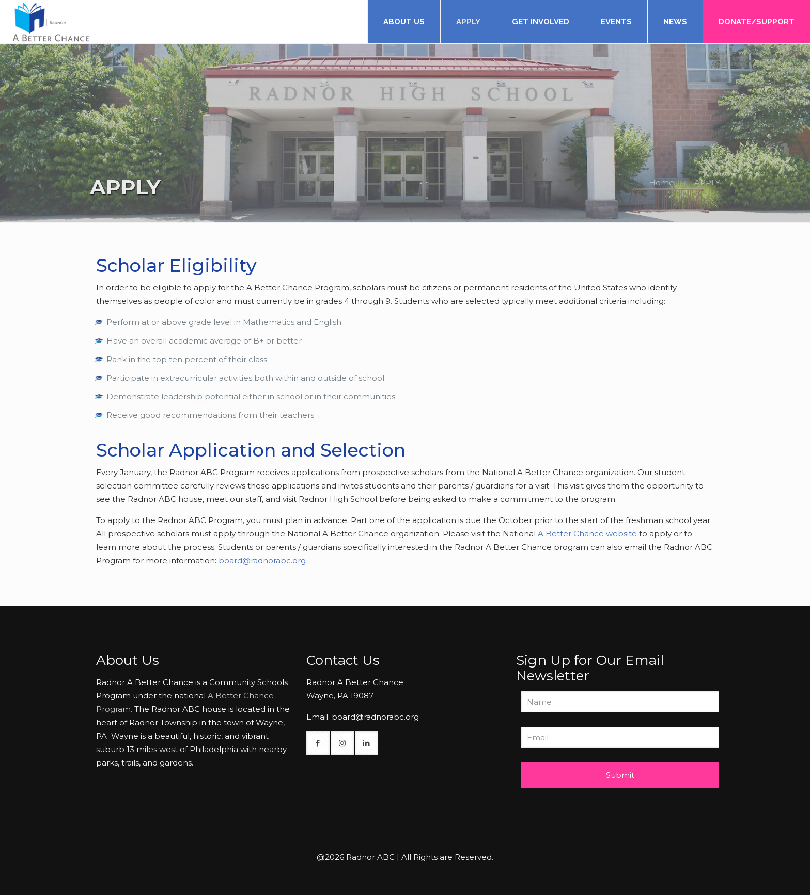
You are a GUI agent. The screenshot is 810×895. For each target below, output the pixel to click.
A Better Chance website (587, 534)
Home (661, 182)
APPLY (707, 182)
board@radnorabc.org (262, 560)
